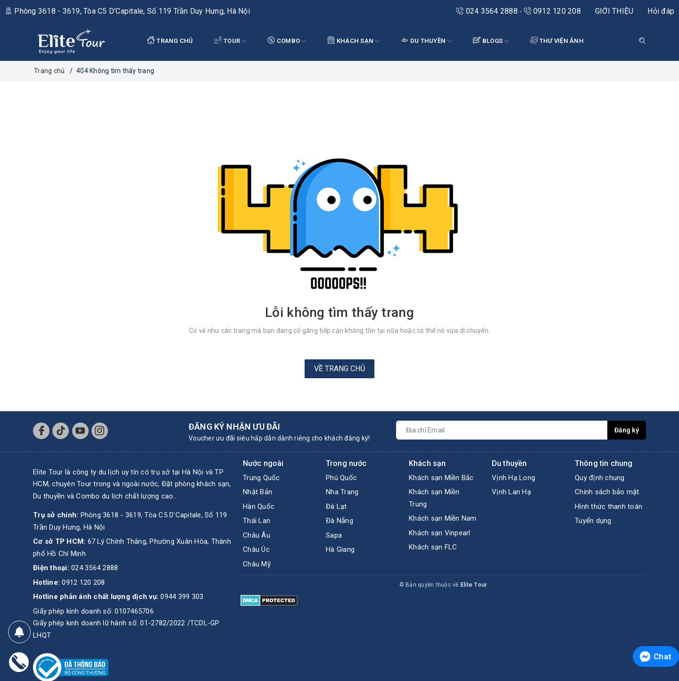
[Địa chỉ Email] (502, 430)
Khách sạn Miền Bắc (441, 477)
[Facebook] (41, 431)
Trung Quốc (261, 477)
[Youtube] (80, 431)
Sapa (334, 535)
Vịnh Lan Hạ (511, 492)
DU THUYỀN (426, 41)
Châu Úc (256, 549)
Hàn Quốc (258, 506)
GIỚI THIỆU (614, 11)
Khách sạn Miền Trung (434, 498)
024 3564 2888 (488, 11)
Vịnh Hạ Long (513, 477)
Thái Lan (256, 520)
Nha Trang (342, 492)
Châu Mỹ (257, 564)
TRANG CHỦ (170, 40)
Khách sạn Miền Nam (443, 518)
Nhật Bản (257, 492)
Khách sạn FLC (433, 547)
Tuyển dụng (593, 520)
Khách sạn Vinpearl (440, 533)
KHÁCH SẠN (353, 41)
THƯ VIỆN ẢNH (557, 40)
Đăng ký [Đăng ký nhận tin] (626, 430)
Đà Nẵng (339, 520)
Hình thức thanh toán (608, 506)
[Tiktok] (60, 431)
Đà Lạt (336, 506)
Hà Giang (340, 549)
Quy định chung (600, 477)
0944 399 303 (181, 596)
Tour (230, 41)
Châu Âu (256, 535)
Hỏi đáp (660, 11)
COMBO (286, 41)
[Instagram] (99, 431)
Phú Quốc (341, 477)
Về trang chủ (339, 368)
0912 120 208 (552, 11)
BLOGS (491, 41)
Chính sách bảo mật (607, 492)
